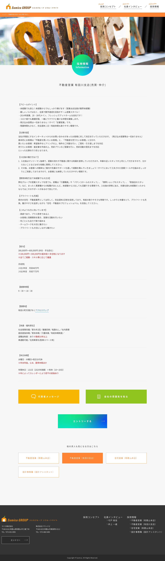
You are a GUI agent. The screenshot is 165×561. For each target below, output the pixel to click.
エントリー (15, 540)
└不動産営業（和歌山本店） (143, 520)
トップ (4, 14)
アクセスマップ (42, 310)
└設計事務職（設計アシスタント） (146, 531)
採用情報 (154, 6)
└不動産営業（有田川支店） (143, 524)
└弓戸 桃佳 (111, 520)
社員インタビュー (133, 6)
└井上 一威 (111, 524)
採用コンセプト (108, 6)
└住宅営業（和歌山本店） (142, 528)
